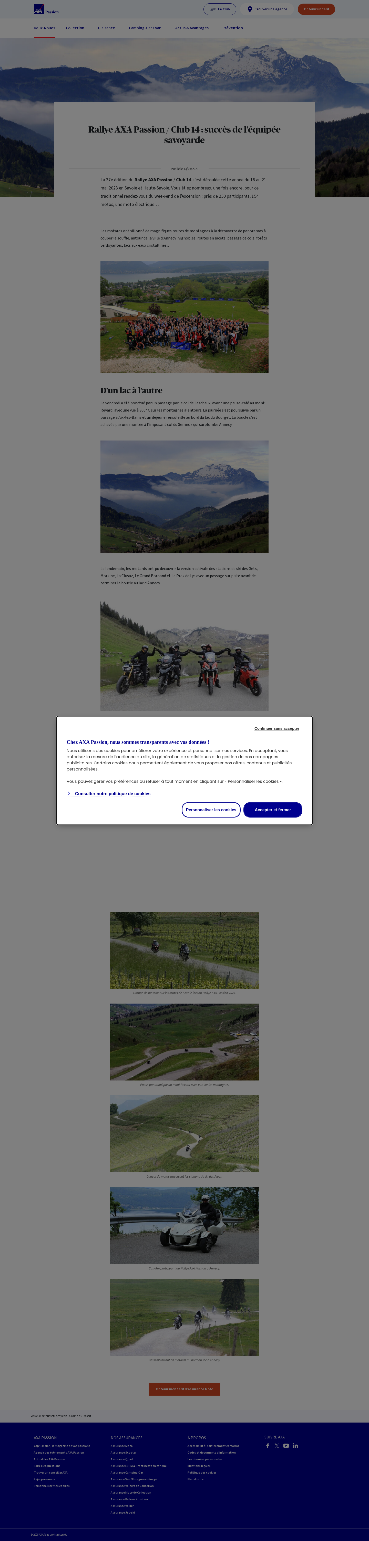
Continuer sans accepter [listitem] (276, 728)
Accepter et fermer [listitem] (273, 810)
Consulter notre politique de (112, 793)
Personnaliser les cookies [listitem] (211, 810)
